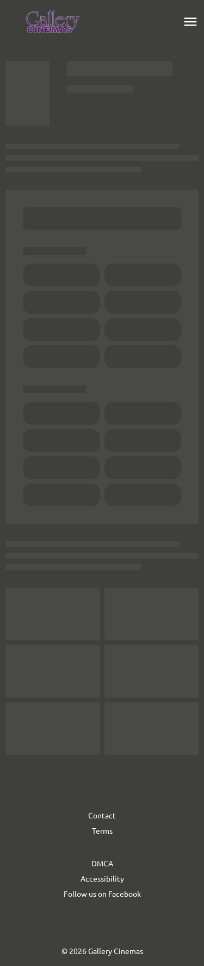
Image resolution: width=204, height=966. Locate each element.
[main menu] (190, 22)
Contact (102, 815)
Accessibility (102, 878)
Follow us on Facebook (102, 893)
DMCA (102, 863)
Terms (102, 830)
